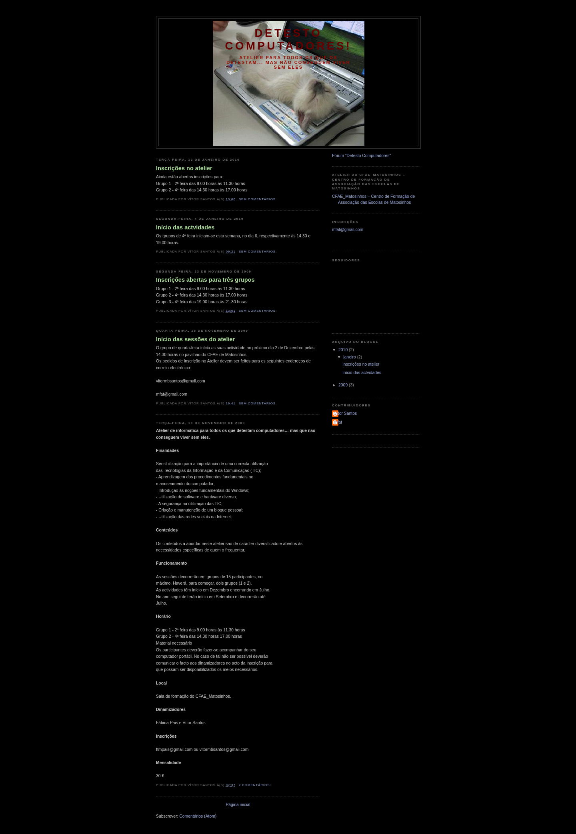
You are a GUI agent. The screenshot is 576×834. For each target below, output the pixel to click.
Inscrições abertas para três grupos (205, 280)
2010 (343, 350)
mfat (338, 422)
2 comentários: (255, 785)
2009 (343, 385)
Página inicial (238, 804)
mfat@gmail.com (347, 229)
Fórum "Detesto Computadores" (361, 155)
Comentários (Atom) (197, 816)
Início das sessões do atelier (195, 339)
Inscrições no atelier (184, 168)
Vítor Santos (345, 413)
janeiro (350, 357)
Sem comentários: (258, 199)
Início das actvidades (185, 227)
